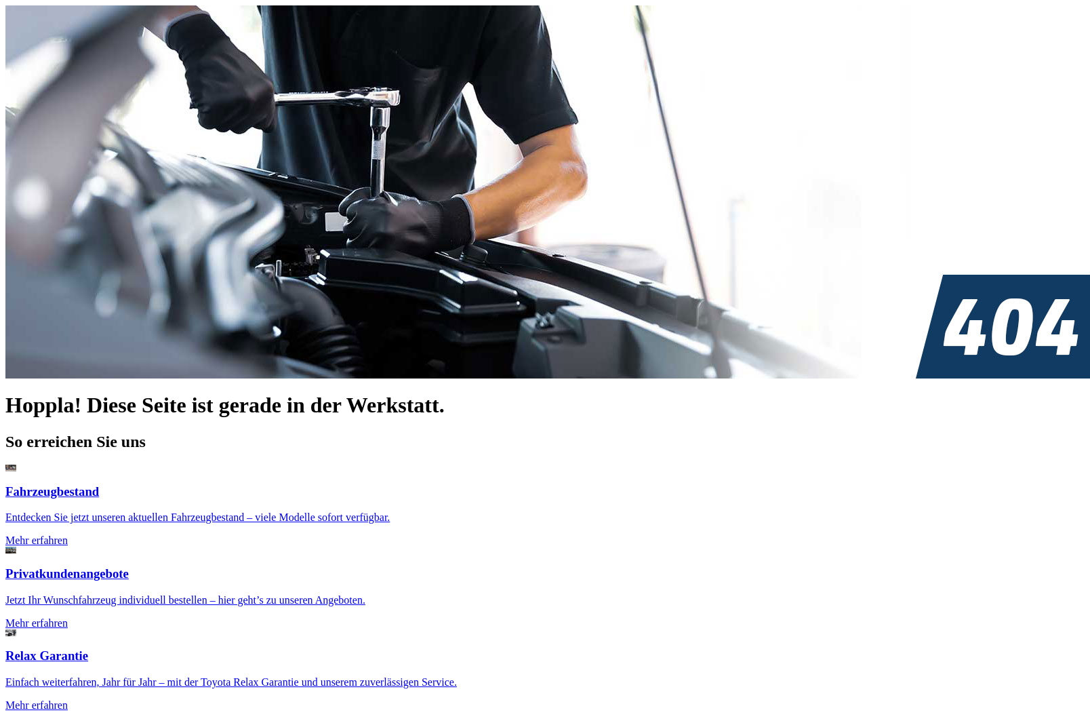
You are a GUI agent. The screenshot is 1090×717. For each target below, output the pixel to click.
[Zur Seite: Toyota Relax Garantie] (545, 670)
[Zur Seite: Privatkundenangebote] (545, 588)
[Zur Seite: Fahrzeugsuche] (545, 506)
